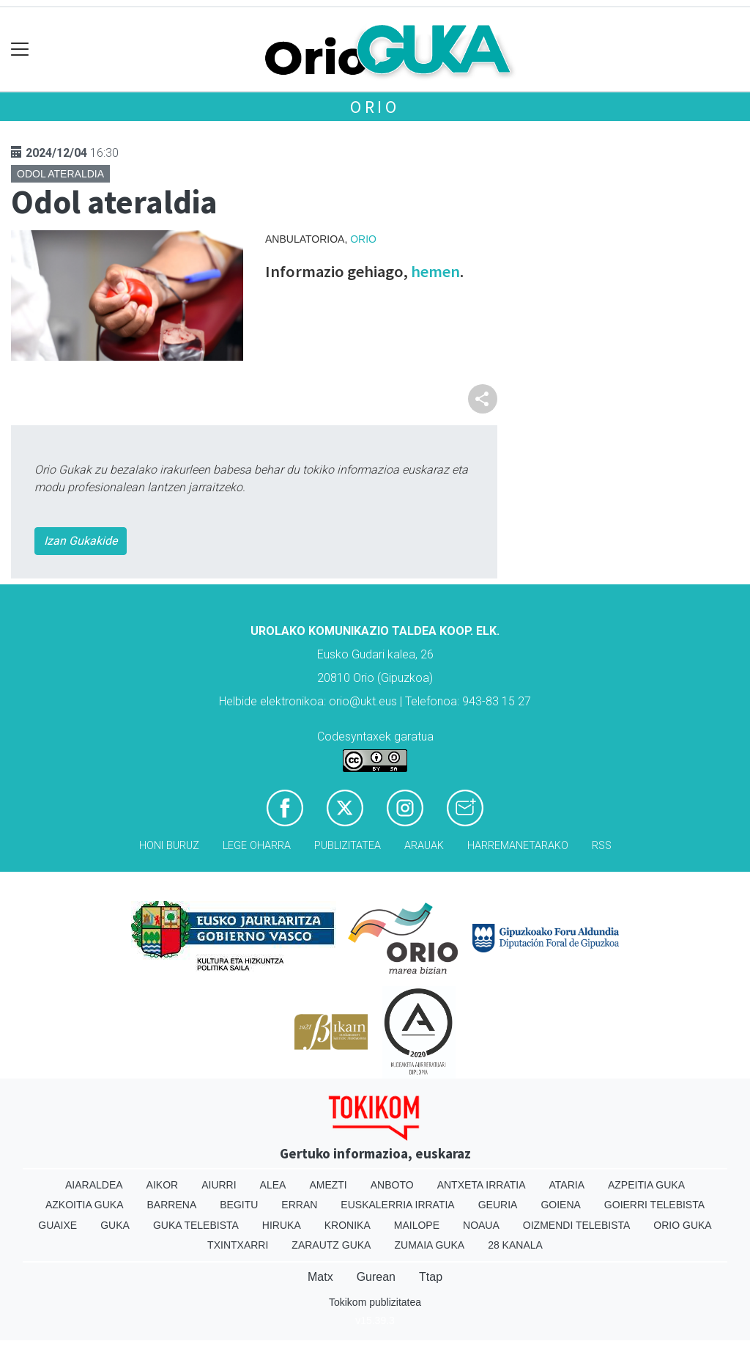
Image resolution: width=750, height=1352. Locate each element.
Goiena (560, 1204)
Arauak (424, 846)
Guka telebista (196, 1225)
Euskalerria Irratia (397, 1204)
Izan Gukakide (80, 541)
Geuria (498, 1204)
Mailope (416, 1225)
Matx (320, 1277)
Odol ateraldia (60, 174)
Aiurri (218, 1185)
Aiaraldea (94, 1185)
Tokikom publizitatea (375, 1302)
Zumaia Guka (429, 1245)
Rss (602, 846)
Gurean (376, 1277)
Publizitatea (347, 846)
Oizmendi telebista (577, 1225)
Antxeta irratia (481, 1185)
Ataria (566, 1185)
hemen (435, 271)
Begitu (239, 1204)
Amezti (327, 1185)
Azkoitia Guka (84, 1204)
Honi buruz (169, 846)
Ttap (430, 1277)
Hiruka (281, 1225)
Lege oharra (257, 846)
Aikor (162, 1185)
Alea (273, 1185)
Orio (375, 106)
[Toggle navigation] (20, 49)
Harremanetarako (517, 846)
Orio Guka (682, 1225)
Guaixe (57, 1225)
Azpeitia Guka (646, 1185)
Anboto (392, 1185)
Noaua (481, 1225)
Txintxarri (237, 1245)
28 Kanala (515, 1245)
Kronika (347, 1225)
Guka (115, 1225)
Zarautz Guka (331, 1245)
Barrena (172, 1204)
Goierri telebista (654, 1204)
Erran (299, 1204)
